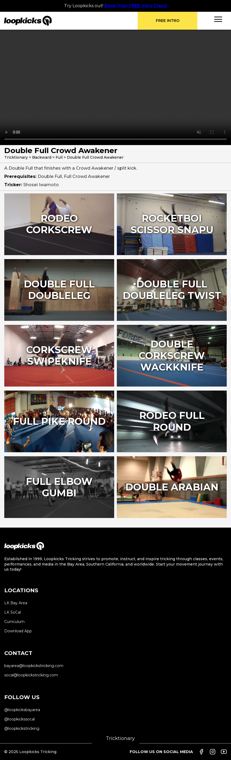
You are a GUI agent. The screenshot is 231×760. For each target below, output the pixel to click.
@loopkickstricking (21, 728)
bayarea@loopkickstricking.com (33, 665)
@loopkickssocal (19, 719)
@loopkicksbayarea (22, 709)
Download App (18, 631)
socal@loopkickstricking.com (31, 675)
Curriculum (14, 621)
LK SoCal (12, 612)
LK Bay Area (15, 603)
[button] (218, 19)
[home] (71, 21)
